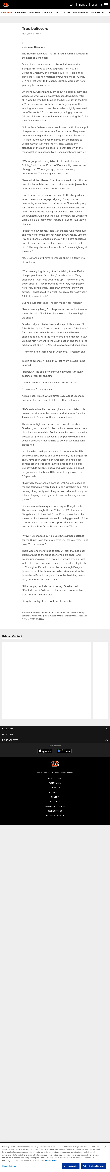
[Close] (105, 1147)
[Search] (101, 5)
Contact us (55, 744)
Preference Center (55, 772)
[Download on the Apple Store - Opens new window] (44, 707)
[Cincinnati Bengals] (55, 720)
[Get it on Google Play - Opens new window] (64, 708)
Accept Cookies (70, 1166)
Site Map (55, 753)
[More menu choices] (106, 4)
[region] (55, 1157)
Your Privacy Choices (55, 762)
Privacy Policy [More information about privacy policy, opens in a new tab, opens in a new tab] (51, 1160)
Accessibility (55, 739)
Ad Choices (55, 758)
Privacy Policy (55, 734)
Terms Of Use (55, 748)
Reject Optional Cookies (93, 1166)
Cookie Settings (55, 767)
